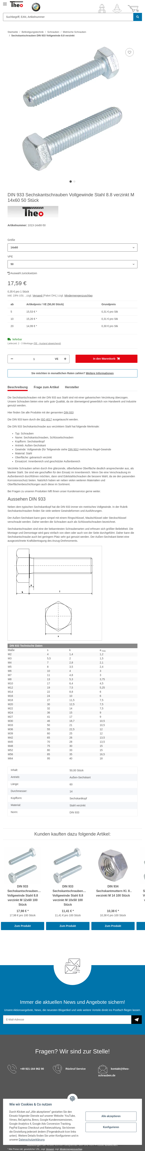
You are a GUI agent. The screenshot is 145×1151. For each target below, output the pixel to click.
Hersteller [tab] (72, 387)
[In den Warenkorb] (106, 359)
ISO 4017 (46, 419)
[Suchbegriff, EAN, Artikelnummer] (68, 17)
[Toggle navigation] (5, 2)
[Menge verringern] (12, 359)
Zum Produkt (22, 925)
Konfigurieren (111, 1127)
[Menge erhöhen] (65, 359)
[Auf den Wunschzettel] (129, 52)
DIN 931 (73, 449)
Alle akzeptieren (110, 1116)
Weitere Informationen (100, 373)
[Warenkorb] (133, 8)
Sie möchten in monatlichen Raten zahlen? (72, 373)
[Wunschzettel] (117, 8)
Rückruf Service (76, 1068)
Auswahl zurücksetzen (22, 273)
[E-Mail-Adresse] (67, 1019)
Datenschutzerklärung (31, 1139)
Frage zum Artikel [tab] (46, 387)
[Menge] (34, 359)
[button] (102, 8)
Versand (37, 295)
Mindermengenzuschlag (78, 295)
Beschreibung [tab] (18, 387)
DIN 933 (68, 412)
